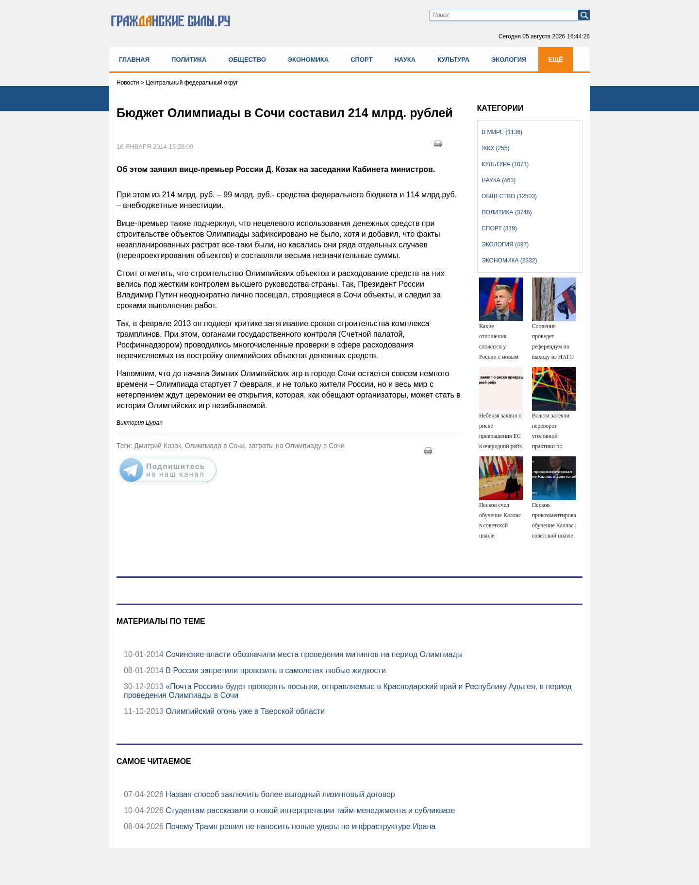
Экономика (308, 59)
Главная (134, 59)
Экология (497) (505, 244)
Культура (453, 59)
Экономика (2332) (509, 260)
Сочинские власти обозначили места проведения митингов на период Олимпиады (313, 654)
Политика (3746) (507, 212)
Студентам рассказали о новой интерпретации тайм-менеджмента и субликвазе (309, 810)
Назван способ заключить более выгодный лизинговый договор (279, 794)
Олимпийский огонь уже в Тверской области (244, 711)
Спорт (361, 59)
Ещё (555, 59)
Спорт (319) (499, 228)
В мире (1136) (502, 132)
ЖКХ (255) (495, 148)
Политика (188, 59)
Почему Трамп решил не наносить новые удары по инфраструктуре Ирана (299, 826)
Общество (247, 59)
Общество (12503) (509, 196)
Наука (405, 59)
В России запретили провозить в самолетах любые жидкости (275, 670)
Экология (508, 59)
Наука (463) (499, 180)
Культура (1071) (505, 164)
